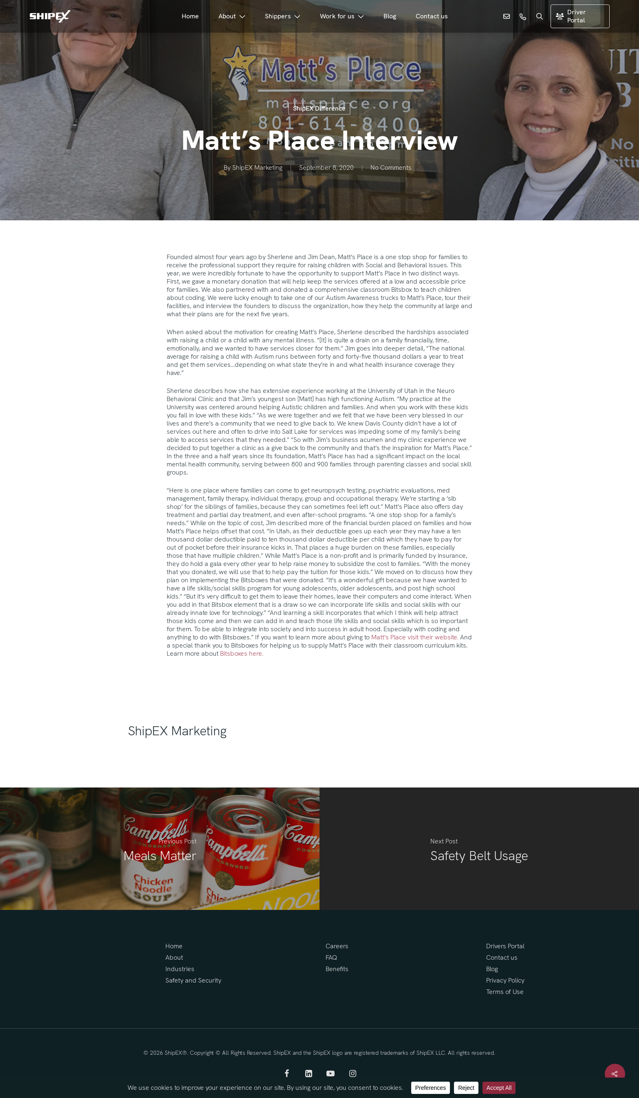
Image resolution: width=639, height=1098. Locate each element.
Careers (337, 946)
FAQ (331, 957)
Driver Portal (571, 16)
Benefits (337, 969)
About (174, 957)
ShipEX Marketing (257, 168)
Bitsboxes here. (241, 653)
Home (174, 946)
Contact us (502, 957)
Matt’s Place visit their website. (414, 637)
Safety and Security (193, 980)
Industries (179, 969)
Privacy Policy (505, 980)
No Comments (391, 168)
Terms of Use (505, 991)
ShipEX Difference (319, 108)
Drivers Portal (505, 946)
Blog (492, 969)
